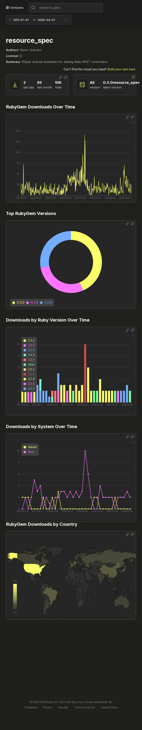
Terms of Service (84, 707)
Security (63, 707)
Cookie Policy (109, 707)
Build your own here (121, 69)
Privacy (47, 707)
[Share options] (60, 77)
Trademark (30, 707)
